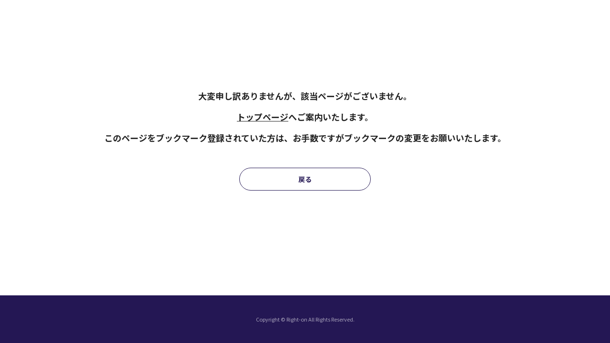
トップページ (262, 117)
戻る (305, 179)
